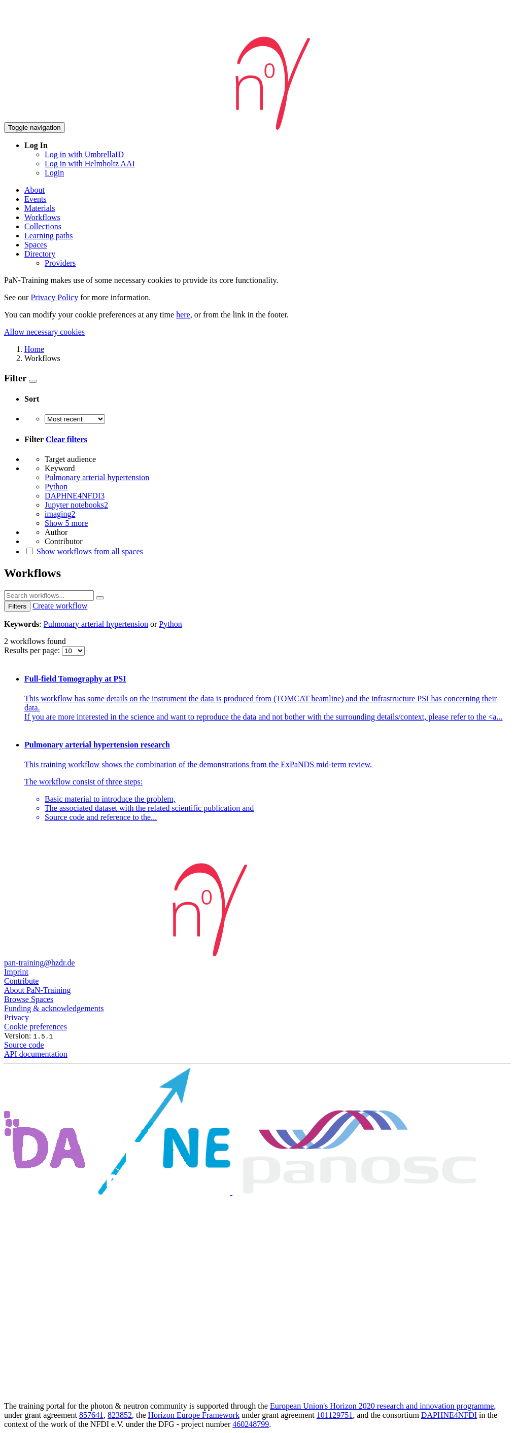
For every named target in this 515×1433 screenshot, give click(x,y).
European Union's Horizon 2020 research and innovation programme (382, 1406)
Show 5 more (66, 523)
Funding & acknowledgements (54, 1008)
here (183, 314)
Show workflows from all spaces (83, 551)
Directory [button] (39, 253)
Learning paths (48, 235)
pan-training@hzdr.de (39, 962)
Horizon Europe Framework (193, 1415)
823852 (120, 1415)
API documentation (35, 1054)
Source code (24, 1045)
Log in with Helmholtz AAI (90, 163)
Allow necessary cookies (44, 332)
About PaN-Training (37, 990)
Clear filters (66, 439)
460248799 (250, 1424)
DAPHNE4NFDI (449, 1415)
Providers (60, 263)
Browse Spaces (28, 999)
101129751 (335, 1415)
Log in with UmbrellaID (84, 154)
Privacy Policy (54, 297)
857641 (91, 1415)
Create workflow (59, 605)
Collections (42, 226)
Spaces (35, 244)
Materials (39, 208)
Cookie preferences (35, 1026)
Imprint (16, 972)
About (34, 190)
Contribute (21, 981)
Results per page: (33, 650)
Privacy (16, 1017)
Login (54, 172)
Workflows (42, 217)
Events (35, 199)
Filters (17, 606)
